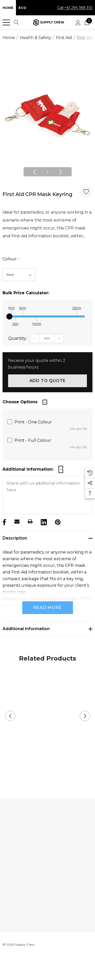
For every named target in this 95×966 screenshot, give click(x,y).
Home (8, 8)
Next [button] (61, 172)
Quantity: (17, 338)
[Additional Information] (47, 629)
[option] (47, 115)
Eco (22, 8)
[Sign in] (78, 22)
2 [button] (47, 772)
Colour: (11, 259)
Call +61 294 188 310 (74, 7)
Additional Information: (28, 469)
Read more (47, 607)
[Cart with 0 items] (86, 22)
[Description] (47, 538)
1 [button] (47, 172)
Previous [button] (34, 172)
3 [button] (56, 772)
